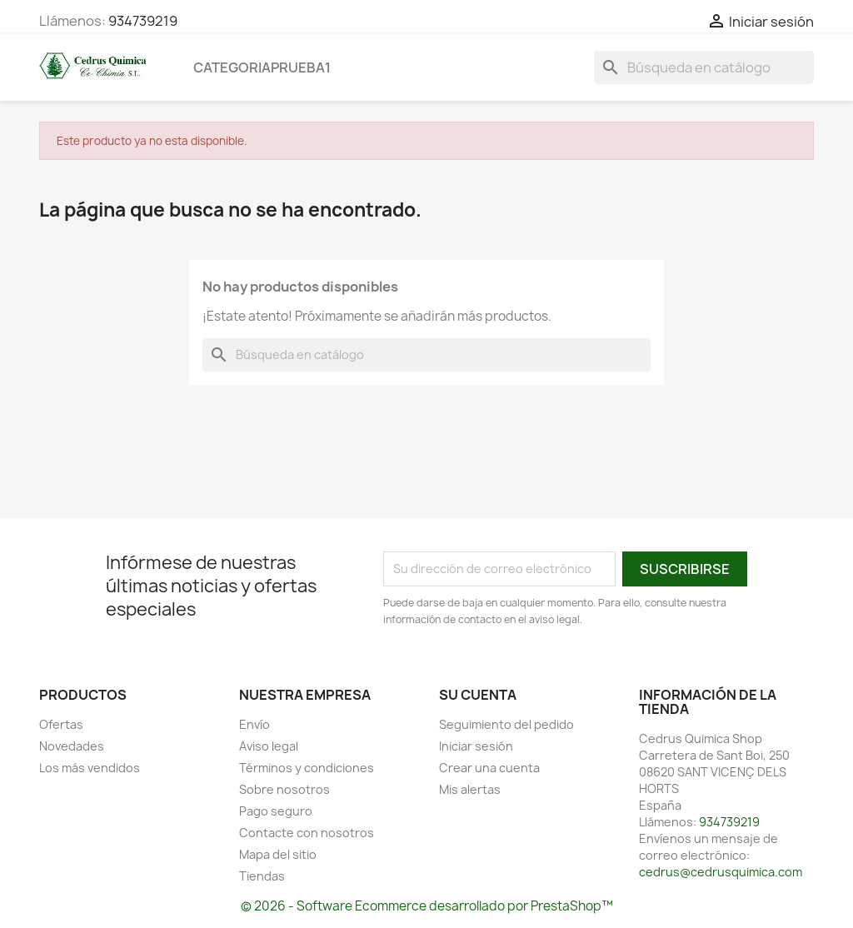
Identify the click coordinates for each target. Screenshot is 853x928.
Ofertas (61, 724)
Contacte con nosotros (306, 833)
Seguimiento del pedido (506, 724)
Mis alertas (470, 789)
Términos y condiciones (306, 768)
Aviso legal (268, 746)
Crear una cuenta (489, 768)
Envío (254, 724)
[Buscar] (704, 67)
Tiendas (262, 876)
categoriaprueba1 (262, 67)
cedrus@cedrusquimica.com (720, 872)
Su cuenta (477, 695)
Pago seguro (275, 811)
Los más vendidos (89, 768)
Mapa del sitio (278, 854)
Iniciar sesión (476, 746)
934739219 (142, 21)
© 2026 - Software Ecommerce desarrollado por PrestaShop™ (427, 906)
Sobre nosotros (284, 789)
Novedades (71, 746)
